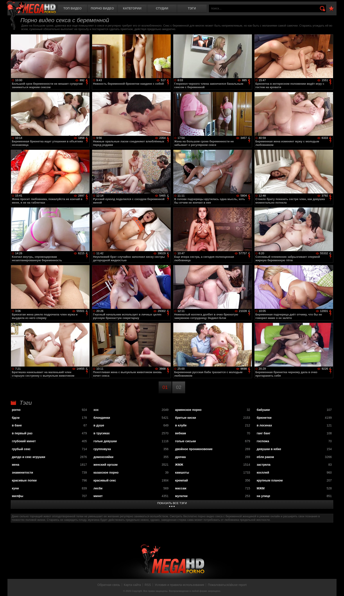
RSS (148, 585)
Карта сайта (132, 585)
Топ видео (72, 8)
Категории (132, 8)
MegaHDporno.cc (31, 7)
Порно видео (102, 8)
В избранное (331, 9)
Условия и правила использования (179, 585)
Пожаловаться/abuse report (227, 585)
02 (178, 387)
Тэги (192, 8)
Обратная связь (108, 585)
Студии (162, 8)
